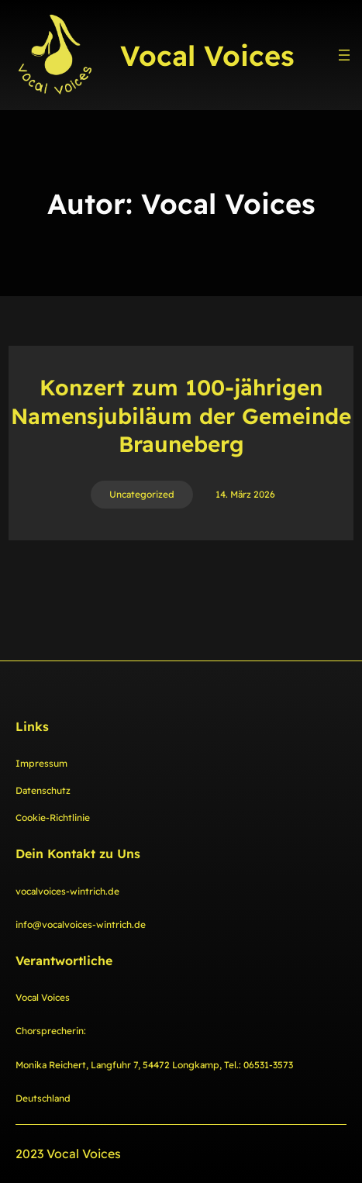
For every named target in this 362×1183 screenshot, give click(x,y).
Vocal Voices (207, 55)
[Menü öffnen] (344, 55)
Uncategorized (141, 494)
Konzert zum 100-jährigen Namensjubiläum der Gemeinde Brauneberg (181, 415)
